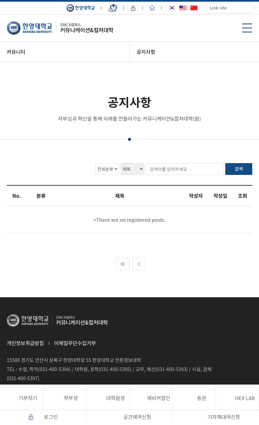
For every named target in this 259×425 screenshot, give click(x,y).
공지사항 (146, 51)
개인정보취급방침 (25, 342)
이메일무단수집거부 (75, 342)
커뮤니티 (16, 51)
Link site (218, 7)
